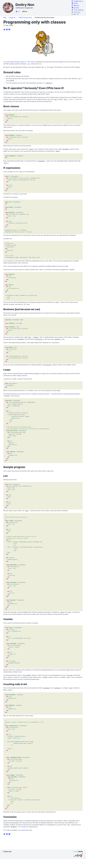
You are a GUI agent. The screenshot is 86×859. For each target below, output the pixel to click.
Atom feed (75, 12)
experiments (25, 830)
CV (17, 11)
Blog (4, 17)
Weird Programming (25, 17)
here (19, 672)
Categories (12, 17)
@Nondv (75, 5)
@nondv (75, 8)
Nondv (74, 3)
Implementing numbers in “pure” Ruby (22, 62)
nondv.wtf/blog (77, 10)
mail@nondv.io (77, 1)
